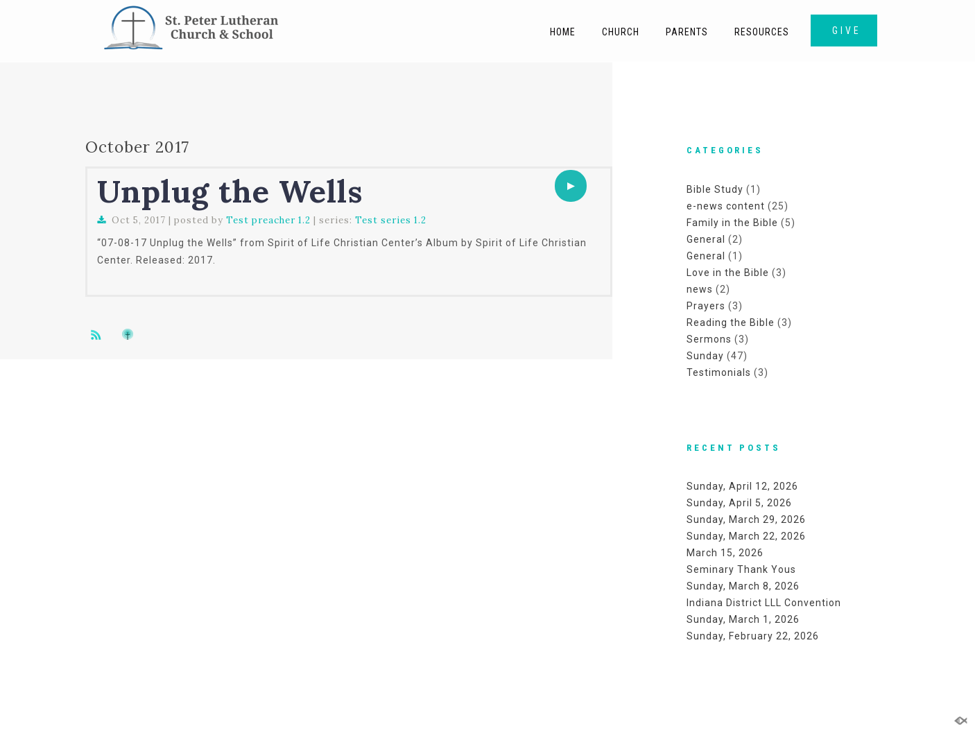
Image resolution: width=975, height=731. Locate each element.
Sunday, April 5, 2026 (739, 502)
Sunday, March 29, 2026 (746, 519)
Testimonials (719, 372)
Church (620, 31)
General (706, 239)
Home (563, 31)
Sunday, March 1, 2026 (743, 619)
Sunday (705, 355)
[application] (571, 186)
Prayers (706, 305)
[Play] (570, 185)
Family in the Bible (732, 222)
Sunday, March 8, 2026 (743, 586)
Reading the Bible (731, 322)
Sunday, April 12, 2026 (742, 486)
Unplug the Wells (230, 191)
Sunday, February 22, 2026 (753, 636)
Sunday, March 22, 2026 (746, 536)
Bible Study (715, 189)
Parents (687, 31)
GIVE (847, 30)
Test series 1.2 (390, 220)
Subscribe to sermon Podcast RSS (98, 334)
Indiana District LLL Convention (764, 602)
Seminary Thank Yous (741, 569)
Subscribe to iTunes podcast (129, 334)
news (700, 289)
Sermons (709, 339)
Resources (761, 31)
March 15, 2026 (725, 552)
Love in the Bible (728, 272)
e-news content (726, 206)
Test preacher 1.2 (268, 220)
